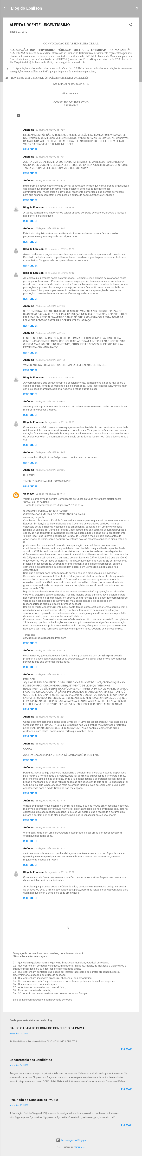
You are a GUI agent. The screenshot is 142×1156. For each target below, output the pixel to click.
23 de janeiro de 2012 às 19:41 (59, 273)
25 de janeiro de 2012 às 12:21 (50, 716)
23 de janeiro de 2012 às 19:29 (59, 249)
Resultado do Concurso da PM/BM (34, 1100)
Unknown (28, 493)
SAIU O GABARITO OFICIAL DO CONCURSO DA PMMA (47, 1028)
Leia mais (126, 1049)
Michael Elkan (80, 1147)
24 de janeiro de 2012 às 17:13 (59, 422)
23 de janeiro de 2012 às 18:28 (59, 207)
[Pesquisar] (137, 9)
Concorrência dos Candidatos (31, 1060)
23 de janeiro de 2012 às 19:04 (50, 228)
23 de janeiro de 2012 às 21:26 (50, 306)
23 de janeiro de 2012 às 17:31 (50, 156)
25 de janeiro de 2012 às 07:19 (50, 650)
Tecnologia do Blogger (71, 1140)
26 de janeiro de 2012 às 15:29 (59, 872)
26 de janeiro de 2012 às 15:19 (50, 800)
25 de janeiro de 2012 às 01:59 (50, 494)
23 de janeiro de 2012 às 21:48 (50, 360)
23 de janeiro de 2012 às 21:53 (59, 377)
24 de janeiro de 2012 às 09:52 (50, 401)
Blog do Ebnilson (26, 8)
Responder (30, 149)
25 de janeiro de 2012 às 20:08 (50, 767)
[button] (130, 25)
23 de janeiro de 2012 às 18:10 (50, 180)
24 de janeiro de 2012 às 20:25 (50, 470)
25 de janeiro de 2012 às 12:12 (50, 674)
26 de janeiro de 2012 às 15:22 (50, 827)
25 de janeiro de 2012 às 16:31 (50, 743)
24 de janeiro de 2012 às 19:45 (50, 452)
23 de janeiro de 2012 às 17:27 (50, 130)
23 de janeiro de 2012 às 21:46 (50, 333)
